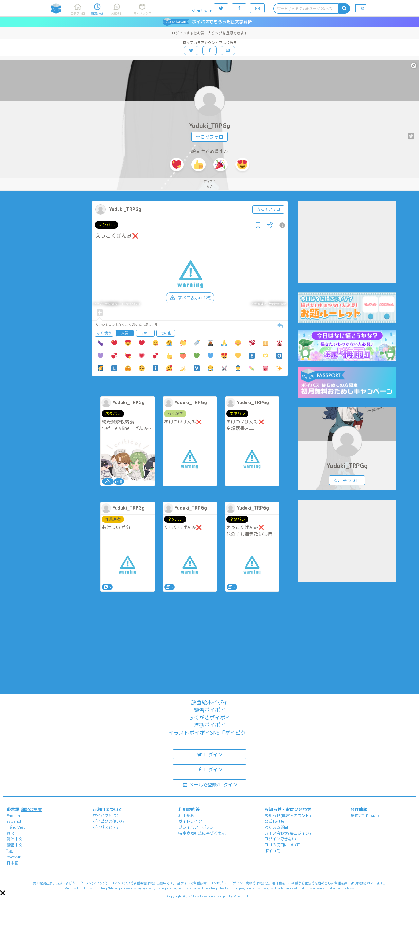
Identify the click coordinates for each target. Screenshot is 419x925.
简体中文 (14, 839)
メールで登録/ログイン (209, 784)
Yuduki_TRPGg (209, 126)
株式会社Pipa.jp (364, 815)
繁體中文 (14, 845)
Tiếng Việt (16, 827)
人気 (124, 333)
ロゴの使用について (282, 845)
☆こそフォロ (209, 137)
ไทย (10, 851)
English (13, 815)
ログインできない (280, 839)
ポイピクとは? (106, 815)
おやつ (145, 333)
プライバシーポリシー (198, 827)
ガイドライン (190, 821)
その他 (165, 333)
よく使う (104, 333)
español (14, 821)
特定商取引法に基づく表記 (202, 833)
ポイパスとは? (106, 827)
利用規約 (186, 815)
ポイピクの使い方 (108, 821)
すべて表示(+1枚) (190, 298)
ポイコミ (272, 851)
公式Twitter (275, 821)
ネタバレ (106, 225)
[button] (2, 892)
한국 (10, 833)
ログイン (209, 754)
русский (14, 857)
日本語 (12, 863)
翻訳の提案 (31, 809)
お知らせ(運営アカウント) (287, 815)
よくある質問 (276, 827)
